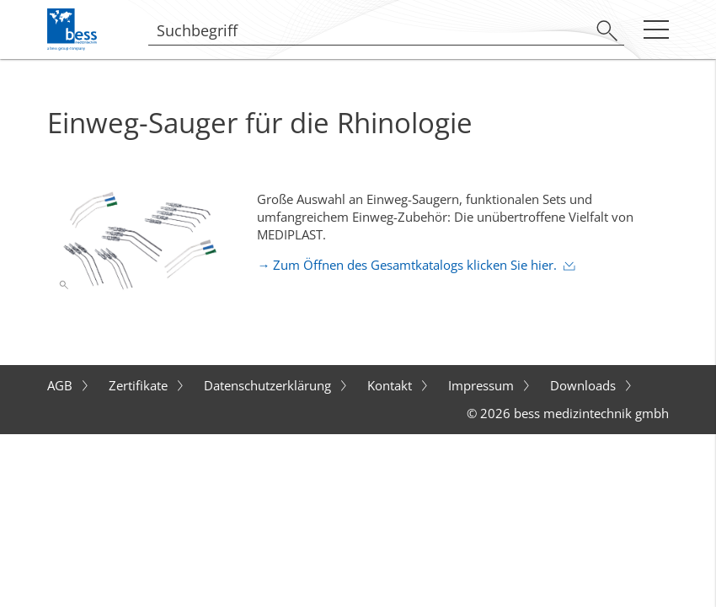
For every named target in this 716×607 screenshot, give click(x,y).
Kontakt (391, 385)
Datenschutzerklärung (269, 385)
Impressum (482, 385)
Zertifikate (140, 385)
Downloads (584, 385)
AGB (61, 385)
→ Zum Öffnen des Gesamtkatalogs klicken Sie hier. (407, 264)
